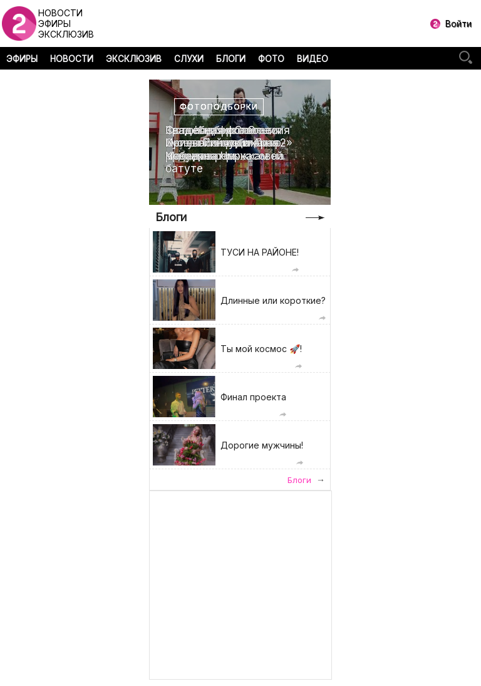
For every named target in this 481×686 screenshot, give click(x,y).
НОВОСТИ (71, 59)
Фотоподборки (219, 107)
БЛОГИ (231, 59)
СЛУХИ (189, 59)
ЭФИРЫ (22, 59)
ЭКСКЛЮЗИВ (134, 59)
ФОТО (271, 59)
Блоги (171, 217)
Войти (458, 23)
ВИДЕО (312, 59)
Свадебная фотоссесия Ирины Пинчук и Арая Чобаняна (227, 143)
